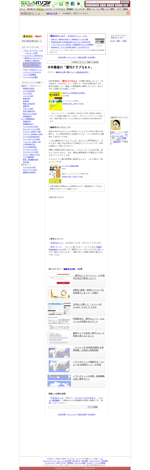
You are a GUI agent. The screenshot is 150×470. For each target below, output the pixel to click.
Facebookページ (55, 249)
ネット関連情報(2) (28, 119)
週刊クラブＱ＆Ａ (69, 81)
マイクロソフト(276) (30, 152)
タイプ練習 (110, 9)
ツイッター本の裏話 (30, 77)
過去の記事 (82, 57)
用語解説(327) (28, 124)
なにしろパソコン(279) (31, 129)
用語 (118, 41)
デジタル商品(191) (30, 147)
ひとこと (40, 9)
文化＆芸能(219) (29, 111)
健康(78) (26, 106)
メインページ (72, 57)
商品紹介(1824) (28, 88)
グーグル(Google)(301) (31, 137)
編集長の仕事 (52, 13)
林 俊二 (112, 132)
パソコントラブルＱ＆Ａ (85, 398)
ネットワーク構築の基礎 (70, 166)
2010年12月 (80, 72)
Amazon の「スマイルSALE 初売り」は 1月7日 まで (70, 47)
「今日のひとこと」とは (76, 36)
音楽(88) (26, 101)
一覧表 (124, 41)
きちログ (90, 463)
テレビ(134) (27, 93)
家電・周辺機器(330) (30, 160)
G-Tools (81, 103)
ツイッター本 (79, 9)
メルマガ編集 (121, 138)
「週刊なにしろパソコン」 (33, 58)
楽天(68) (26, 162)
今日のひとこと (31, 13)
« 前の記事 (62, 57)
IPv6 (67, 86)
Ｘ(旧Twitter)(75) (29, 144)
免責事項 (70, 463)
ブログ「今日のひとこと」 (33, 70)
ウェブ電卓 (100, 9)
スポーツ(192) (28, 109)
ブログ (118, 9)
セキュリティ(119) (30, 170)
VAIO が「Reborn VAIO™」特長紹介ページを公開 (69, 39)
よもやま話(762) (29, 91)
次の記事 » (92, 57)
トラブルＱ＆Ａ (59, 9)
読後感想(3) (27, 116)
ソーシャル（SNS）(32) (32, 142)
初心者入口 (31, 9)
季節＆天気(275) (29, 104)
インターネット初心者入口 (33, 56)
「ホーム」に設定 (31, 53)
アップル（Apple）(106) (32, 132)
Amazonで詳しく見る (69, 103)
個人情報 (85, 461)
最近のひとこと (57, 36)
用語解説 (70, 9)
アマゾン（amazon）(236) (33, 134)
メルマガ (48, 9)
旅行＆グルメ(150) (30, 114)
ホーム (22, 9)
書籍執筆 (116, 142)
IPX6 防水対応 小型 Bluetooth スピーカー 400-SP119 (70, 42)
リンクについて (49, 463)
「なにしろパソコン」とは (33, 50)
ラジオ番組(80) (28, 157)
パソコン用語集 (100, 463)
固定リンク (71, 72)
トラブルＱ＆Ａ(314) (30, 126)
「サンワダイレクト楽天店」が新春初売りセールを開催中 (72, 45)
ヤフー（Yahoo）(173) (31, 154)
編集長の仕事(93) (29, 172)
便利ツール (91, 9)
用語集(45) (27, 121)
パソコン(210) (28, 96)
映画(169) (26, 98)
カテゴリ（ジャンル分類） (32, 82)
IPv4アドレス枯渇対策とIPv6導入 (73, 93)
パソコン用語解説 (29, 75)
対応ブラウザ (61, 463)
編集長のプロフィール (119, 117)
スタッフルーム (94, 461)
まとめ (112, 41)
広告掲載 (105, 461)
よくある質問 (66, 461)
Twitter (98, 247)
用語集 (125, 9)
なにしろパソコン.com (30, 47)
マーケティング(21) (30, 149)
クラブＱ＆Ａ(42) (29, 167)
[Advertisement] (75, 25)
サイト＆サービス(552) (31, 139)
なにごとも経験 (80, 463)
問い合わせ (76, 461)
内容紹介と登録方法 (32, 61)
